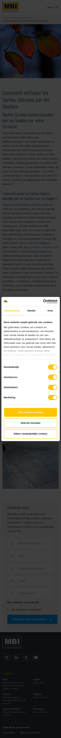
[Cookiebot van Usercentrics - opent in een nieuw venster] (43, 301)
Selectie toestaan (30, 422)
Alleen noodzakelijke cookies (30, 433)
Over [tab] (50, 310)
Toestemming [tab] (12, 310)
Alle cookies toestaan (30, 412)
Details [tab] (31, 310)
